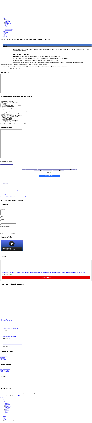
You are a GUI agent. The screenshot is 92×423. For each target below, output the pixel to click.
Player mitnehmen (37, 253)
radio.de (33, 253)
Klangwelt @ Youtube (4, 372)
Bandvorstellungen (9, 29)
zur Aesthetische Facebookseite (6, 164)
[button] (5, 45)
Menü (1, 398)
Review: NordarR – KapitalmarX (9, 337)
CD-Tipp (4, 33)
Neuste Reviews (6, 321)
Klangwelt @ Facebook (5, 370)
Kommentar (2, 209)
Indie (6, 26)
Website (2, 223)
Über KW (5, 36)
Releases (4, 31)
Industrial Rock (8, 23)
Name (1, 217)
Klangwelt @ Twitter (4, 371)
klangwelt (9, 41)
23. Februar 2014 (3, 41)
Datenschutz (2, 359)
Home (4, 17)
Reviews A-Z (5, 32)
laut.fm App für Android (28, 253)
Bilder (4, 35)
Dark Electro (7, 21)
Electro (6, 22)
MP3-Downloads (8, 30)
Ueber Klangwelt (3, 356)
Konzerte (7, 27)
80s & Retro (7, 25)
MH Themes (19, 396)
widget (12, 247)
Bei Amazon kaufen (49, 175)
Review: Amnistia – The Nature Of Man (10, 329)
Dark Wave (7, 24)
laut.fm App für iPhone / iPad (21, 253)
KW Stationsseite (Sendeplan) (12, 253)
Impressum (2, 358)
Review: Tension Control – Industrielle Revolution (12, 345)
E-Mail (1, 220)
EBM (6, 19)
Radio (4, 34)
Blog (4, 18)
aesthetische (5, 183)
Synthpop (7, 20)
